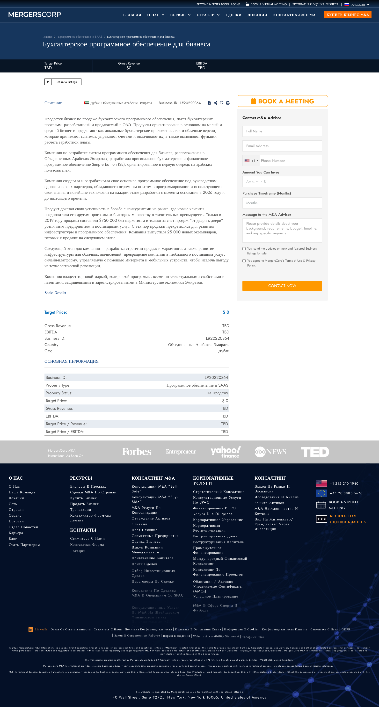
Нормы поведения (176, 639)
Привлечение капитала (153, 559)
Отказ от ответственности (71, 629)
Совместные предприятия (155, 535)
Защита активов (269, 502)
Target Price (53, 63)
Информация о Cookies (241, 629)
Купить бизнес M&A (348, 14)
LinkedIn (38, 629)
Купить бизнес (83, 498)
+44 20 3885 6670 (346, 493)
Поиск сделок (144, 566)
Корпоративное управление (218, 519)
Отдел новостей (23, 527)
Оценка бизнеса (146, 542)
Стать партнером (24, 547)
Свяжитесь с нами (87, 541)
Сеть (13, 503)
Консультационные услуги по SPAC (217, 500)
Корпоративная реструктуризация (209, 528)
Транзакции (80, 509)
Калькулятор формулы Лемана (90, 518)
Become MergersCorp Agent (218, 4)
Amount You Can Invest (261, 172)
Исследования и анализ (277, 497)
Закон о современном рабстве (137, 637)
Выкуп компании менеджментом (147, 551)
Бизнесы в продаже (88, 486)
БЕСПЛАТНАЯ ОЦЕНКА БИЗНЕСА (315, 4)
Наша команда (22, 492)
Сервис (180, 15)
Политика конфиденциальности (148, 629)
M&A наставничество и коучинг (276, 511)
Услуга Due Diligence (213, 514)
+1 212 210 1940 (344, 483)
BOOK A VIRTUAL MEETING (344, 505)
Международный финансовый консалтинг (220, 565)
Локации (257, 15)
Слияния (139, 524)
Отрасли (208, 15)
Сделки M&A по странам (93, 492)
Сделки (234, 15)
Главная (132, 15)
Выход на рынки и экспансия (272, 489)
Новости (16, 521)
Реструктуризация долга (215, 536)
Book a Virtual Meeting (266, 4)
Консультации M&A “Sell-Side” (155, 489)
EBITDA (201, 63)
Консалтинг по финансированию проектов (218, 578)
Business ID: (169, 103)
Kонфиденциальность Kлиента (284, 629)
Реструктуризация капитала (218, 542)
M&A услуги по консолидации (146, 510)
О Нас (155, 15)
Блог (13, 540)
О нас (14, 486)
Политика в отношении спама (198, 629)
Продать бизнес (84, 503)
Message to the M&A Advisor (266, 214)
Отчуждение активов (151, 518)
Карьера (16, 533)
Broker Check (193, 675)
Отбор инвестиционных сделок (153, 581)
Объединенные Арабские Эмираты (127, 103)
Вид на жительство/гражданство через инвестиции (274, 524)
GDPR (346, 630)
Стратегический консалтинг (218, 491)
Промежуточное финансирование (208, 552)
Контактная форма (294, 15)
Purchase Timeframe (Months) (266, 193)
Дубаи (95, 103)
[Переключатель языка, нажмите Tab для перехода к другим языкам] (358, 4)
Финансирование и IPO (214, 508)
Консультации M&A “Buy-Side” (155, 499)
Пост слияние (144, 529)
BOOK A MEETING (282, 101)
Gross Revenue (129, 63)
